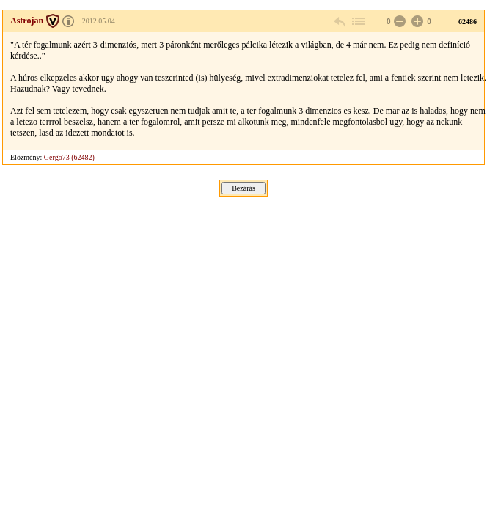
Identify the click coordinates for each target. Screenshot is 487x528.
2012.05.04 (98, 21)
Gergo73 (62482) (69, 157)
